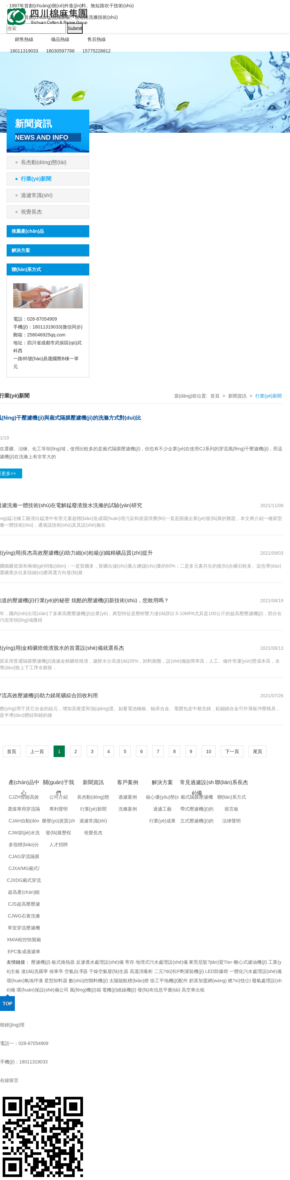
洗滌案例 (127, 809)
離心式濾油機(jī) (250, 962)
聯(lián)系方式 (231, 797)
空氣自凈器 (76, 971)
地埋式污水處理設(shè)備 (162, 962)
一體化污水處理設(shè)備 (255, 971)
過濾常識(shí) (37, 195)
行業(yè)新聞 (36, 179)
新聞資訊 (237, 396)
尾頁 (257, 751)
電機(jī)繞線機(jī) (119, 989)
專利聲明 (58, 809)
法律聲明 (231, 820)
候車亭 (56, 971)
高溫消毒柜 (141, 971)
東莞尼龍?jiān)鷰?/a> (211, 962)
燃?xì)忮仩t (240, 980)
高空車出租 (193, 989)
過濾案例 (127, 797)
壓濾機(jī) (40, 962)
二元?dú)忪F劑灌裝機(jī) (179, 971)
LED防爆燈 (216, 971)
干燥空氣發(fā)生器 (108, 971)
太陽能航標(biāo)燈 (129, 980)
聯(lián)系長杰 (231, 782)
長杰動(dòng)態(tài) (43, 162)
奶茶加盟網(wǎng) (208, 980)
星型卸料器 (55, 980)
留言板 (231, 809)
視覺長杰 (31, 212)
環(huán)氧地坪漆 (25, 980)
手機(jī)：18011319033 (24, 1061)
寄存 (129, 962)
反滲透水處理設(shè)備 (100, 962)
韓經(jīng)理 (12, 1024)
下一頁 (232, 751)
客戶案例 (127, 782)
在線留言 (9, 1080)
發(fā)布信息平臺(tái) (159, 989)
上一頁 (37, 751)
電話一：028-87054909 (24, 1043)
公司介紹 (58, 797)
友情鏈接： (18, 962)
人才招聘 (58, 844)
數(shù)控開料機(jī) (89, 980)
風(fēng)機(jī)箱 (85, 989)
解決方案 (162, 782)
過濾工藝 (162, 809)
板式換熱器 (63, 962)
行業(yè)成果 (162, 820)
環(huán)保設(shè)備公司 (42, 989)
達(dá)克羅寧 (34, 971)
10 (208, 751)
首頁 (215, 396)
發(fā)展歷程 (58, 832)
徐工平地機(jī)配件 (169, 980)
